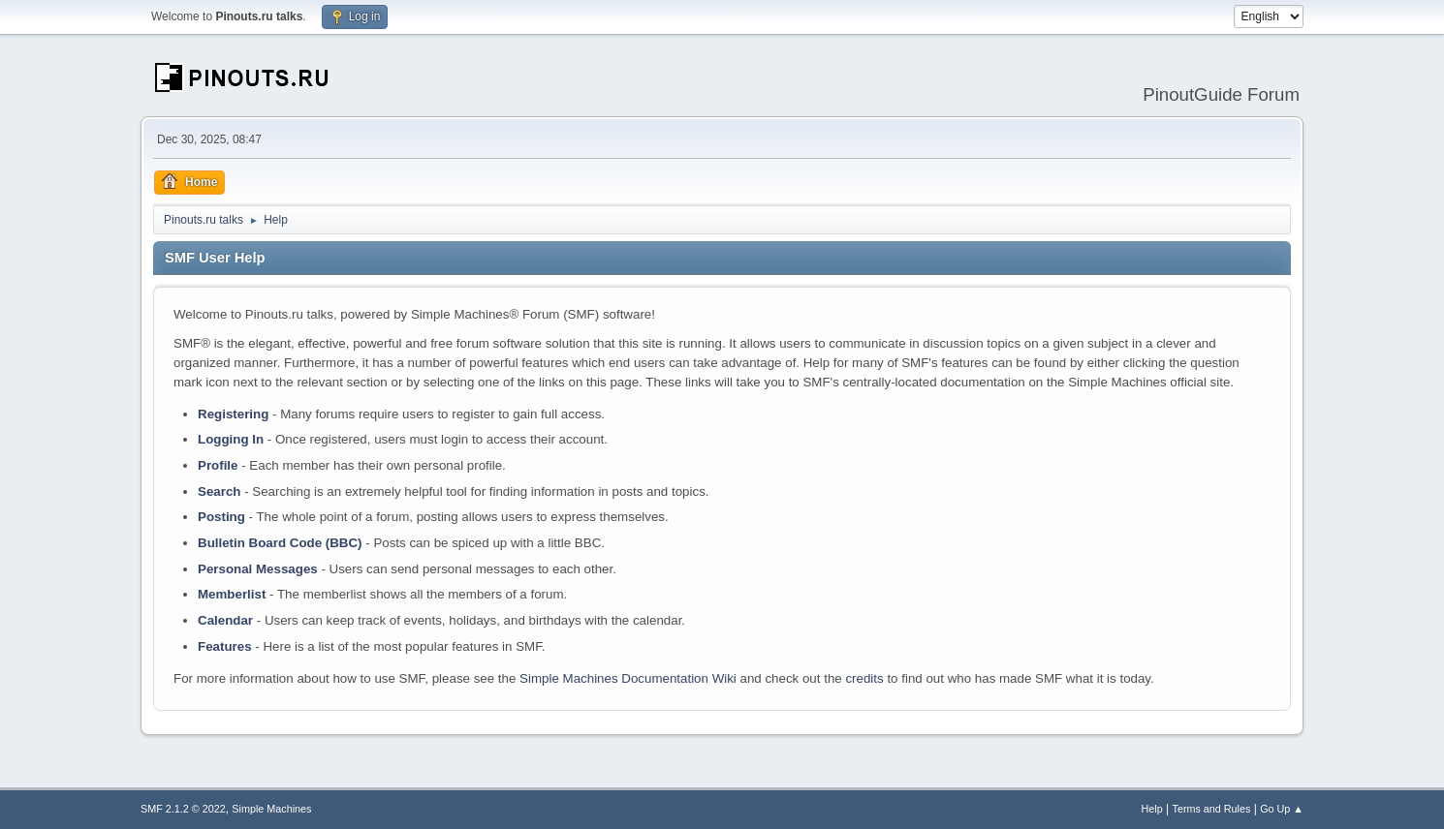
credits (864, 678)
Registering (233, 414)
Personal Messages (258, 569)
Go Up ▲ (1281, 808)
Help (1152, 808)
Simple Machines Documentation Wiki (628, 678)
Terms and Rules (1212, 808)
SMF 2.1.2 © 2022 (183, 808)
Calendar (225, 620)
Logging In (231, 439)
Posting (221, 516)
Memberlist (232, 594)
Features (225, 646)
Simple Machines (271, 808)
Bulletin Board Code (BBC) (280, 543)
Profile (217, 465)
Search (219, 491)
